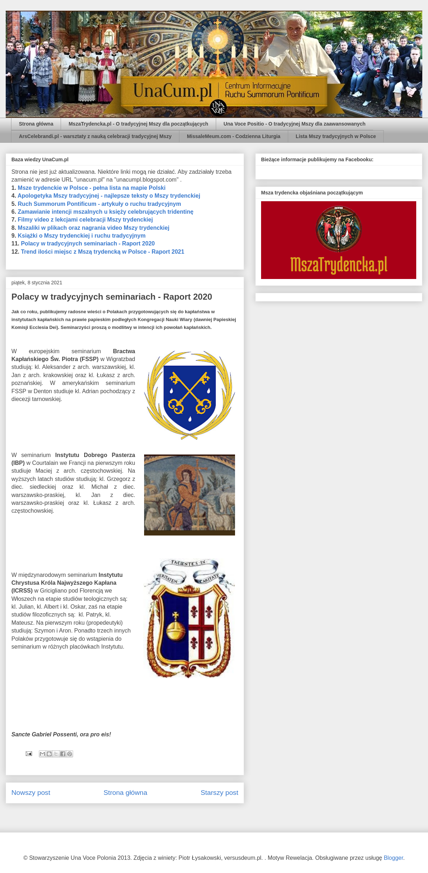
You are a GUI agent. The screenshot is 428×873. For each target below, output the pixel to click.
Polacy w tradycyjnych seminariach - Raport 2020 (88, 243)
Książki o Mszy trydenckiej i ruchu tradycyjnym (82, 236)
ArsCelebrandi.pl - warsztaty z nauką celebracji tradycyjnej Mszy (95, 136)
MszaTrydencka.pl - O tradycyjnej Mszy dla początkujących (138, 124)
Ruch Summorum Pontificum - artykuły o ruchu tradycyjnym (99, 204)
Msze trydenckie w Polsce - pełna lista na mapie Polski (91, 188)
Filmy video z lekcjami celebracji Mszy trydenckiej (85, 220)
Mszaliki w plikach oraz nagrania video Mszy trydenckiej (93, 228)
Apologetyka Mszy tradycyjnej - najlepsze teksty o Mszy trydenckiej (108, 196)
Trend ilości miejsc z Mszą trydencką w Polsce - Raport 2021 (102, 252)
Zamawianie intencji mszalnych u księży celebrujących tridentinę (106, 212)
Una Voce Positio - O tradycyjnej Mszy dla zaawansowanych (295, 124)
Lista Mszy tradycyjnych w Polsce (336, 136)
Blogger (393, 858)
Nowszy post (30, 792)
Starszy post (219, 792)
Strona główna (36, 124)
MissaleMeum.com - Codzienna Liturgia (233, 136)
